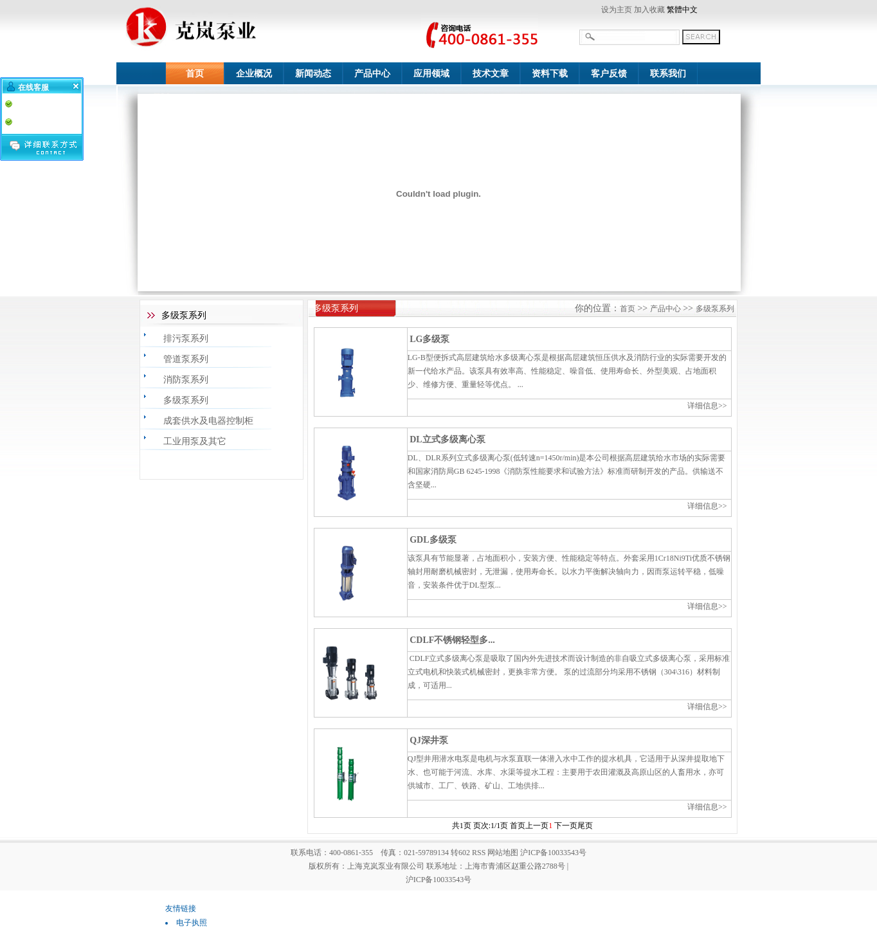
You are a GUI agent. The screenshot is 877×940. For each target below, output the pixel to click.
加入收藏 (649, 9)
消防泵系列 (185, 379)
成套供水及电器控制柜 (208, 421)
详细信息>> (707, 405)
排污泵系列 (185, 338)
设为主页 (616, 9)
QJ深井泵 (429, 740)
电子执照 (191, 922)
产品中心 (665, 308)
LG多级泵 (429, 339)
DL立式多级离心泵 (447, 439)
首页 (627, 308)
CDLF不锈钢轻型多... (452, 640)
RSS (478, 852)
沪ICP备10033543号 (439, 879)
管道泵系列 (185, 359)
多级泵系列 (185, 400)
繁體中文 (682, 9)
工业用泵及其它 (194, 441)
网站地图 (502, 852)
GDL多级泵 (433, 540)
